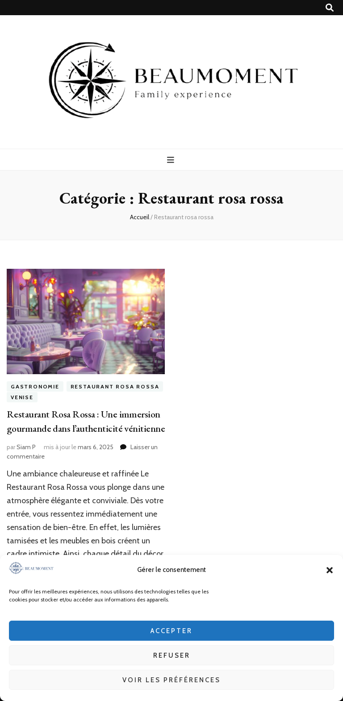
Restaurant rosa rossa (115, 386)
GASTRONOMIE (35, 386)
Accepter (171, 631)
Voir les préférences (171, 680)
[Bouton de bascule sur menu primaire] (171, 160)
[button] (329, 570)
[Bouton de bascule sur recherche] (330, 8)
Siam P (26, 447)
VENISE (22, 397)
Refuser (171, 655)
